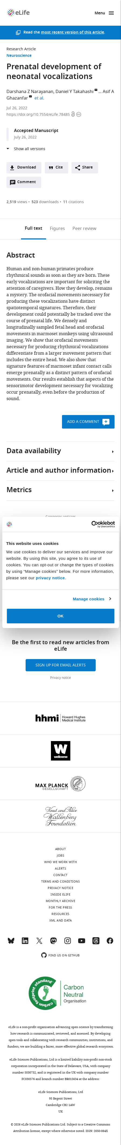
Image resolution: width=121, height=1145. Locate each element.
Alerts (60, 868)
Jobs (60, 855)
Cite (59, 167)
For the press (60, 907)
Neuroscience (19, 56)
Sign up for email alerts (61, 665)
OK (60, 616)
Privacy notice (60, 677)
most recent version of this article (72, 32)
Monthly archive (60, 901)
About (60, 849)
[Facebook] (110, 943)
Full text (33, 228)
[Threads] (96, 943)
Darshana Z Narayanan (29, 91)
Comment (28, 183)
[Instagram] (67, 943)
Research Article (21, 49)
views (16, 202)
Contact (60, 875)
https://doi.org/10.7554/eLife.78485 (38, 114)
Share (87, 167)
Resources (60, 914)
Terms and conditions (60, 881)
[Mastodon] (53, 943)
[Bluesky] (11, 943)
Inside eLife (60, 894)
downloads (45, 202)
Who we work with (60, 862)
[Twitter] (39, 943)
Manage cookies (88, 599)
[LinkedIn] (25, 943)
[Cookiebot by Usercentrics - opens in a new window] (91, 524)
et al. (40, 98)
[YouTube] (81, 943)
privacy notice (50, 577)
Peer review (84, 228)
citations (73, 202)
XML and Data (60, 920)
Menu (100, 13)
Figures (57, 228)
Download (26, 167)
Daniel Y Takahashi (75, 91)
